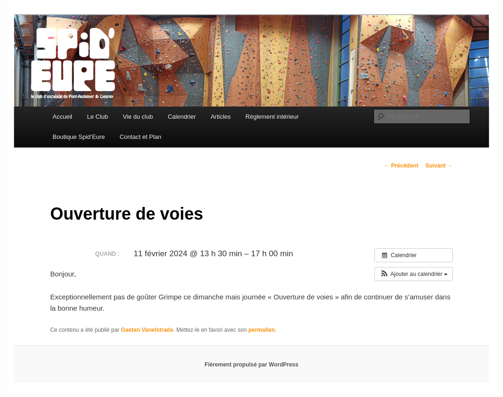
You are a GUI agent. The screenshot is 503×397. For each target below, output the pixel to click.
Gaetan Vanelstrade (147, 330)
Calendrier (182, 116)
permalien (261, 330)
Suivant (439, 165)
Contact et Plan (140, 136)
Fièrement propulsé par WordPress (251, 364)
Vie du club (138, 116)
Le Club (97, 116)
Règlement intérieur (271, 116)
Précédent (401, 165)
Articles (221, 116)
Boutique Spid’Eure (79, 136)
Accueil (62, 116)
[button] (413, 274)
